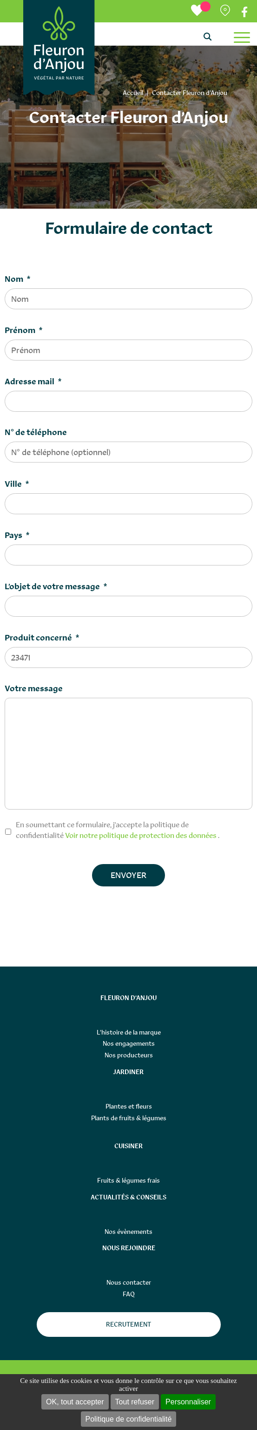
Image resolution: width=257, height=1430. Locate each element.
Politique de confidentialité (129, 1419)
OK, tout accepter (75, 1402)
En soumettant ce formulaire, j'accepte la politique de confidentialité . (117, 830)
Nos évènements (128, 1231)
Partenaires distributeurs (226, 12)
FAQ (129, 1294)
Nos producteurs (129, 1055)
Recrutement (128, 1324)
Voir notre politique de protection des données (141, 835)
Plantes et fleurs (128, 1106)
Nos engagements (129, 1043)
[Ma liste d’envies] (201, 11)
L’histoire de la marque (129, 1032)
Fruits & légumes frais (128, 1180)
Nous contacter (128, 1282)
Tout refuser (134, 1402)
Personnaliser (188, 1402)
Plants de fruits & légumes (128, 1118)
